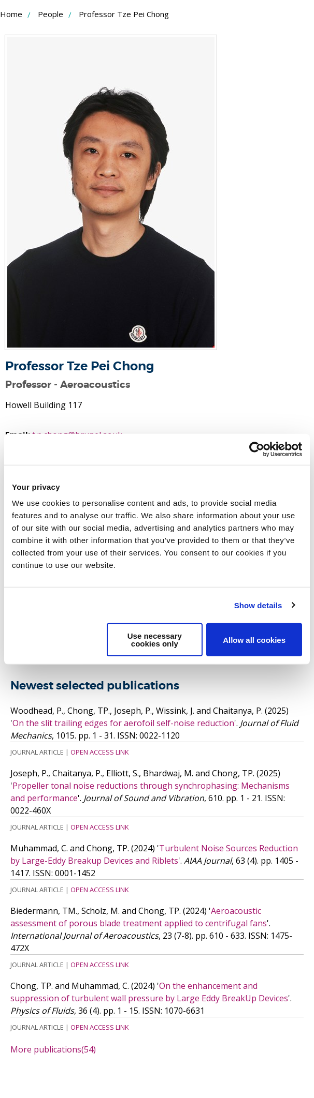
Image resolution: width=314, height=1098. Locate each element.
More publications (53, 1049)
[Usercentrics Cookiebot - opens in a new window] (256, 449)
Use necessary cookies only (154, 639)
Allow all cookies (254, 639)
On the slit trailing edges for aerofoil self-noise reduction (123, 723)
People (50, 14)
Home (11, 14)
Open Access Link (99, 752)
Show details (258, 604)
